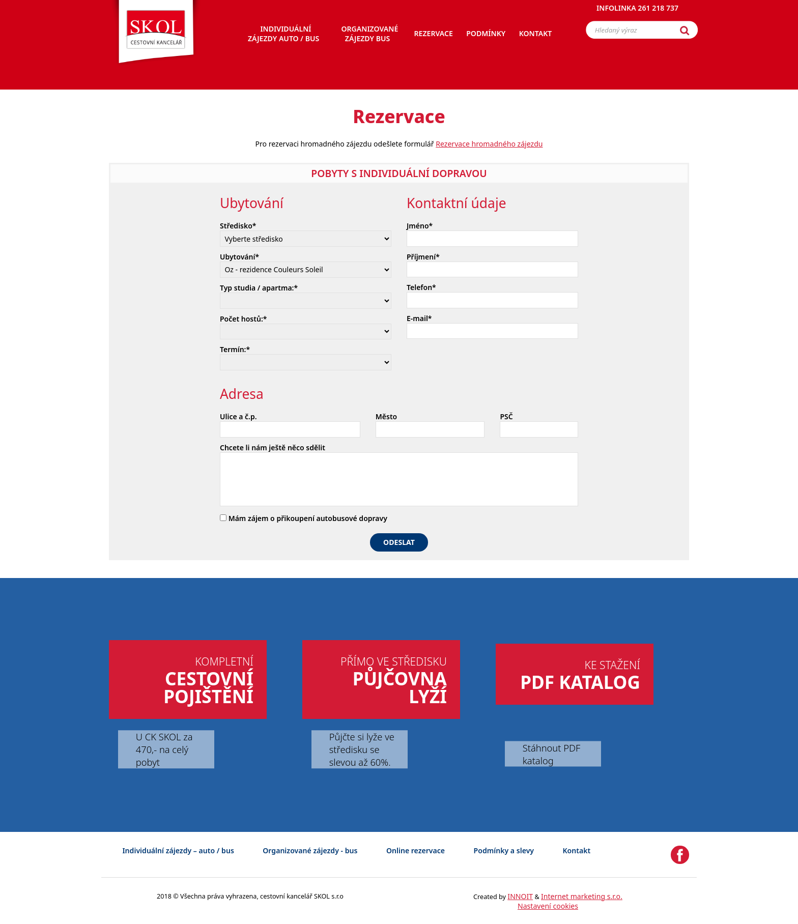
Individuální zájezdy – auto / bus (178, 850)
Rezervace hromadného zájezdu (489, 144)
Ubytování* (239, 257)
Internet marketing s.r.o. (581, 896)
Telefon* (421, 287)
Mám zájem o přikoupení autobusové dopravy (303, 518)
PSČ (506, 416)
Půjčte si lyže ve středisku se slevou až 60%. (361, 749)
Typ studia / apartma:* (259, 288)
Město (386, 416)
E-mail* (419, 318)
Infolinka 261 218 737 (637, 12)
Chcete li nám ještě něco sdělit (272, 447)
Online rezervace (415, 850)
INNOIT (520, 896)
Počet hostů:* (243, 319)
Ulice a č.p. (238, 416)
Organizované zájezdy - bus (310, 850)
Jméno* (420, 225)
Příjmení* (423, 257)
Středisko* (238, 225)
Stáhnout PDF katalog (551, 753)
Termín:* (235, 349)
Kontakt (577, 850)
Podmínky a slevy (504, 850)
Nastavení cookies (548, 906)
